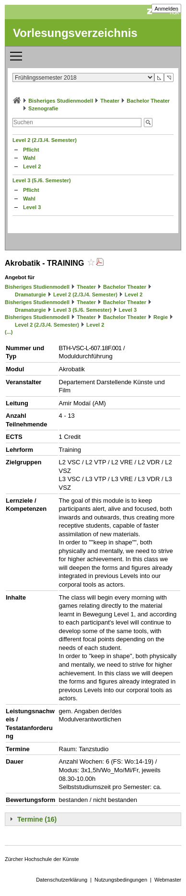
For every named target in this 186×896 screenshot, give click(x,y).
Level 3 (32, 207)
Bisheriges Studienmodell (60, 101)
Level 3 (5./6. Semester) (41, 180)
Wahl (29, 158)
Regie (160, 317)
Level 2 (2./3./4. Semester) (44, 140)
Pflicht (31, 150)
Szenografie (43, 108)
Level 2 (32, 166)
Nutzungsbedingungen (120, 880)
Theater (109, 101)
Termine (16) (37, 819)
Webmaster (167, 880)
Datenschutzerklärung (61, 880)
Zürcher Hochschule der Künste (42, 859)
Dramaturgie (30, 294)
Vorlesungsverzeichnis (75, 32)
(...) (9, 332)
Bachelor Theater (148, 101)
